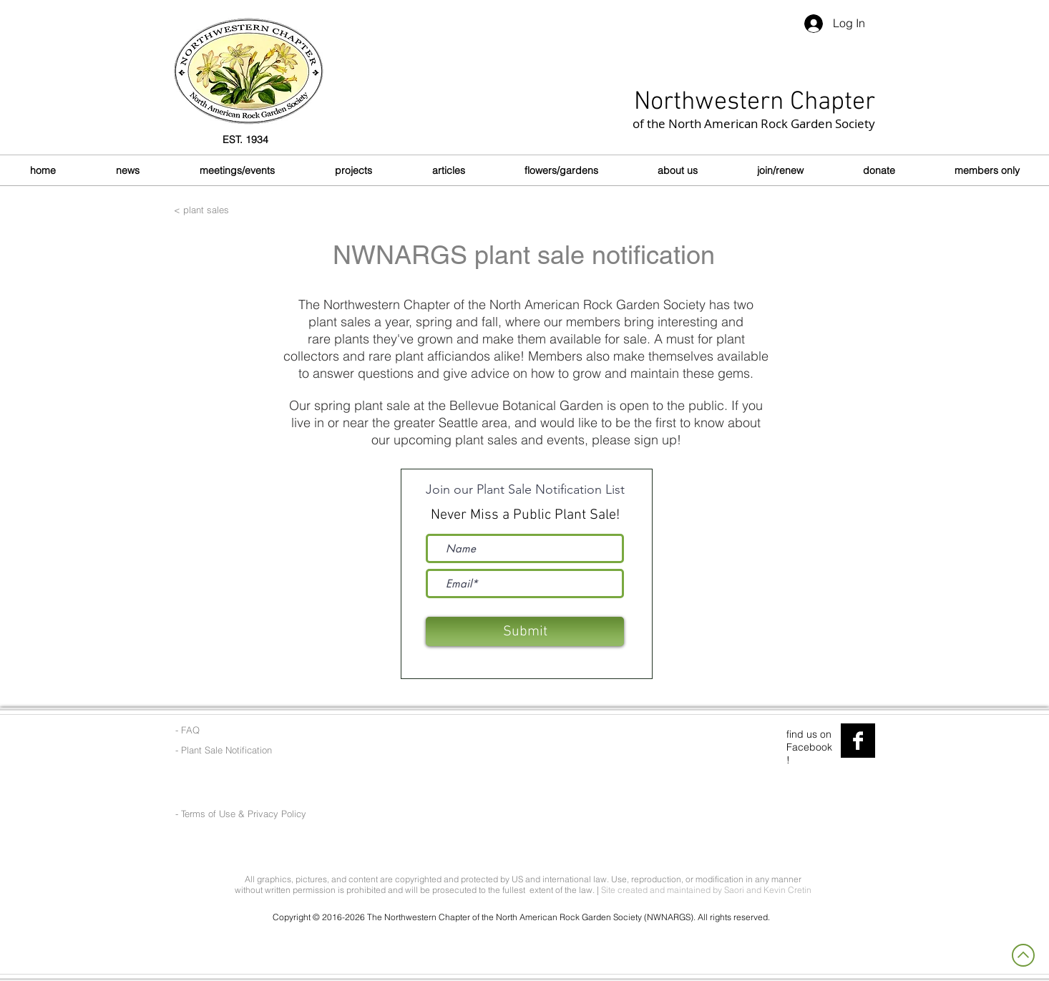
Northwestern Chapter (754, 102)
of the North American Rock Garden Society (754, 123)
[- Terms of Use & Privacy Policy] (242, 814)
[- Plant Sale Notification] (224, 750)
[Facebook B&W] (858, 740)
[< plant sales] (265, 209)
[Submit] (525, 631)
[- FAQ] (234, 730)
